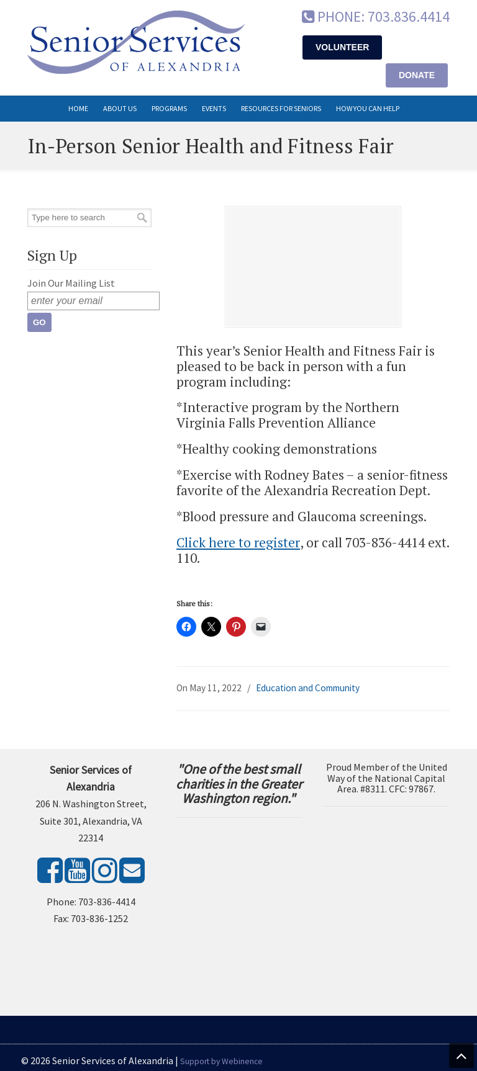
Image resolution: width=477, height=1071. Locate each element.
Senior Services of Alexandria (136, 42)
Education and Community (308, 688)
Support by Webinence (221, 1061)
